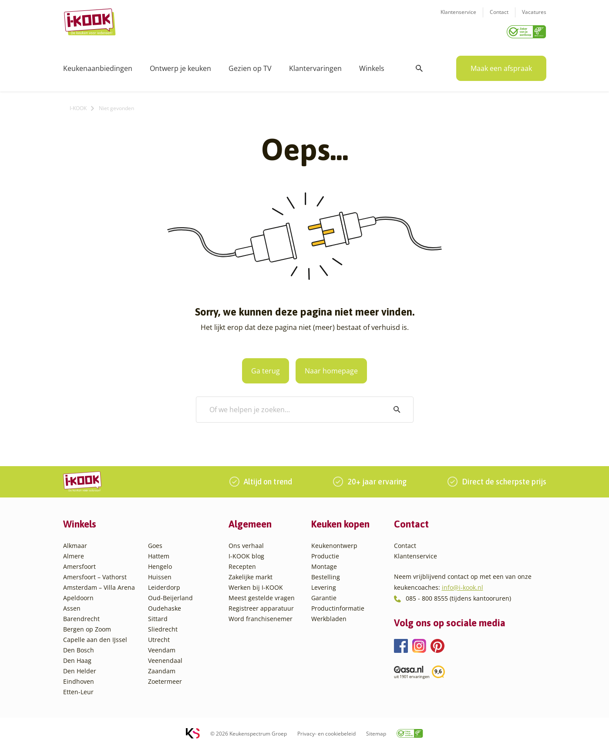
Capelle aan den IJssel (95, 636)
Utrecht (159, 636)
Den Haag (77, 657)
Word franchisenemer (261, 616)
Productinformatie (337, 605)
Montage (324, 563)
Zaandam (161, 668)
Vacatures (534, 17)
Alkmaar (75, 542)
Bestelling (325, 574)
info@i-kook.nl (462, 584)
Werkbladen (329, 616)
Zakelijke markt (251, 574)
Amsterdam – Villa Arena (99, 584)
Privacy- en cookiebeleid (326, 730)
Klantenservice (458, 17)
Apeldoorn (78, 595)
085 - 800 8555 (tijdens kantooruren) (458, 595)
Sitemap (376, 730)
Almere (73, 553)
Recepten (242, 563)
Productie (325, 553)
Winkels (371, 65)
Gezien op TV (250, 65)
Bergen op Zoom (87, 626)
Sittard (158, 616)
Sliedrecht (163, 626)
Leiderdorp (164, 584)
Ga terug (257, 368)
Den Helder (79, 668)
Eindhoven (78, 678)
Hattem (158, 553)
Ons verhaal (246, 542)
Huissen (160, 574)
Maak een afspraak (501, 65)
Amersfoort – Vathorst (95, 574)
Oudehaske (164, 605)
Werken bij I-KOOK (256, 584)
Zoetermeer (165, 678)
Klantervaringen (315, 65)
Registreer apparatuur (261, 605)
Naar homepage (340, 368)
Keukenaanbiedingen (97, 65)
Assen (72, 605)
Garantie (323, 595)
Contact (499, 17)
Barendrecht (81, 616)
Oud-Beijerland (170, 595)
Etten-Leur (78, 689)
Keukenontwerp (334, 542)
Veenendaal (165, 657)
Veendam (161, 647)
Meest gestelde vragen (262, 595)
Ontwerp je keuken (180, 65)
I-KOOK (78, 105)
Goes (155, 542)
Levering (323, 584)
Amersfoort (79, 563)
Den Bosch (78, 647)
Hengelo (160, 563)
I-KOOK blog (246, 553)
